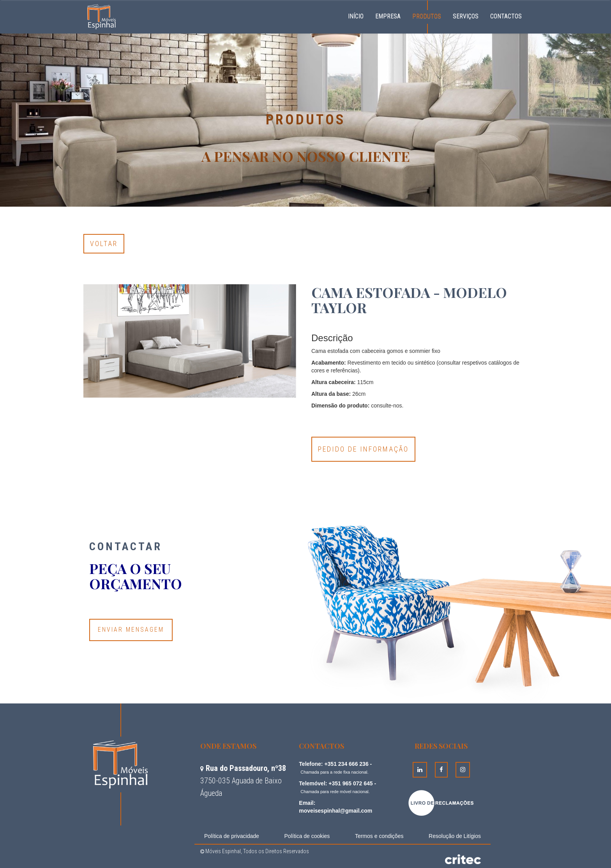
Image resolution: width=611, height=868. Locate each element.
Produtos (426, 16)
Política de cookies (307, 836)
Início (358, 15)
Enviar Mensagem (131, 629)
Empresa (388, 16)
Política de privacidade (231, 836)
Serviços (466, 16)
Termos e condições (379, 836)
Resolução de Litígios (455, 836)
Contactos (506, 16)
